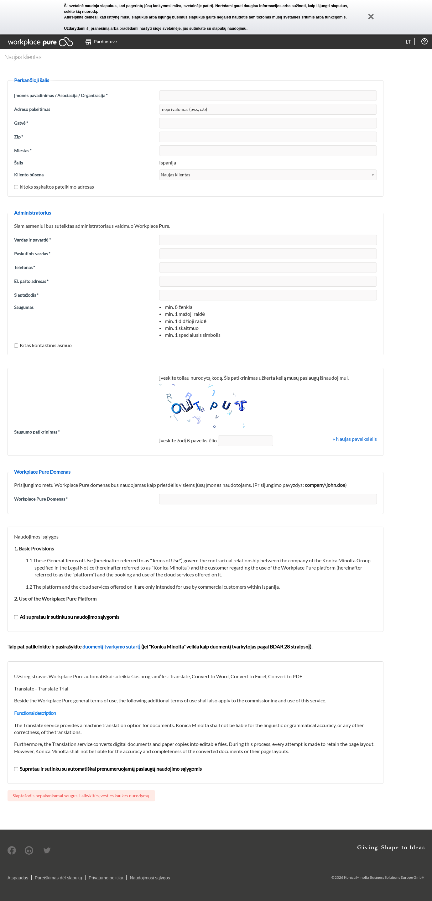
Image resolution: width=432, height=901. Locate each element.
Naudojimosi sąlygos (150, 877)
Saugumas (24, 307)
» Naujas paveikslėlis (355, 439)
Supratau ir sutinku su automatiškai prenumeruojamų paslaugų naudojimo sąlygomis (108, 769)
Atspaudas (18, 877)
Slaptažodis (26, 295)
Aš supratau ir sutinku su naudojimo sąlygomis (66, 617)
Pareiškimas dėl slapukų (58, 877)
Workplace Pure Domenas (41, 499)
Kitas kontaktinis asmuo (43, 345)
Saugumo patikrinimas (37, 432)
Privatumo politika (106, 877)
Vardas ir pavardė (32, 239)
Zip (18, 136)
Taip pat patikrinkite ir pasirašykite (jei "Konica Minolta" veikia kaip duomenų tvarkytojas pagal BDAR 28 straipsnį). (160, 646)
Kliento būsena (29, 174)
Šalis (18, 162)
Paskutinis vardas (32, 253)
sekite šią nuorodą (80, 11)
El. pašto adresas (31, 281)
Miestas (23, 150)
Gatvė (21, 123)
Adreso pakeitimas (32, 109)
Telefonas (24, 267)
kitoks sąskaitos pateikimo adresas (54, 187)
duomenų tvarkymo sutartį (111, 646)
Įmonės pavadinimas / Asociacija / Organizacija (61, 95)
